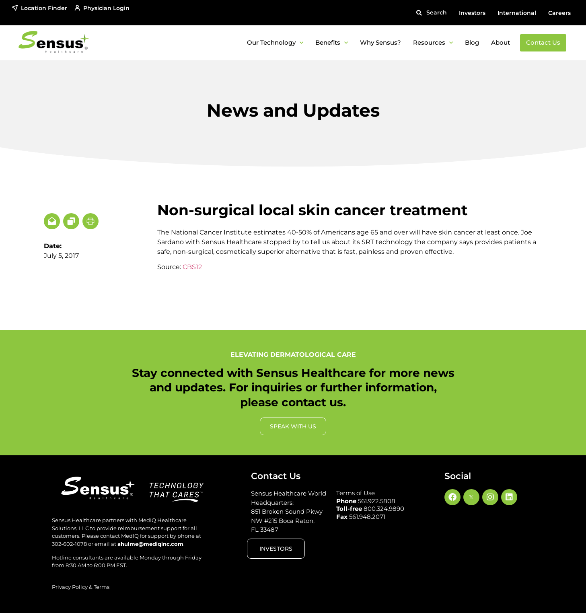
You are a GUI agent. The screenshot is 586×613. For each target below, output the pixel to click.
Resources (433, 43)
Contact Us (543, 42)
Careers (559, 12)
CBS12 (192, 267)
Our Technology (275, 43)
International (517, 12)
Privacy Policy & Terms (80, 587)
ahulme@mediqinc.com (150, 544)
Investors (472, 12)
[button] (431, 12)
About (500, 42)
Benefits (331, 43)
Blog (472, 42)
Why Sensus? (380, 42)
